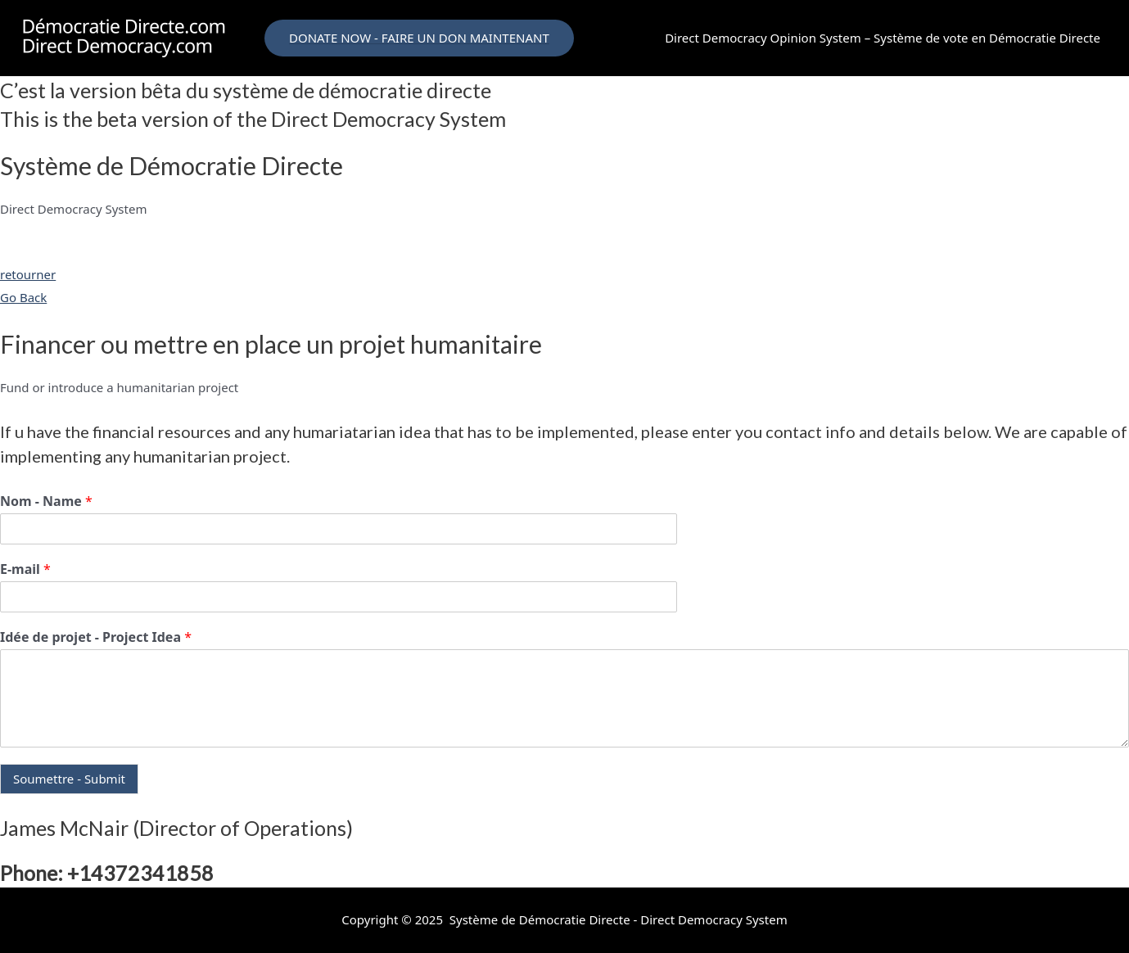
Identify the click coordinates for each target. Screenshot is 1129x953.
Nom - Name (46, 501)
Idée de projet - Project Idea (96, 637)
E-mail (25, 569)
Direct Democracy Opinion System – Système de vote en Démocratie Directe (882, 37)
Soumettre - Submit (69, 778)
